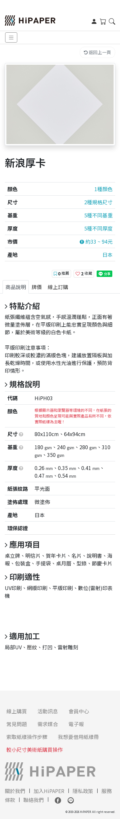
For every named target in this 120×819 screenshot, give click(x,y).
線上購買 (16, 711)
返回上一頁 (97, 52)
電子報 (76, 724)
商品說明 (15, 287)
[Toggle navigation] (11, 37)
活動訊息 (47, 711)
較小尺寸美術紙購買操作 (34, 749)
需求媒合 (47, 724)
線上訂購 (58, 287)
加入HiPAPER (49, 791)
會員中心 (78, 711)
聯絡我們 (33, 800)
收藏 (84, 273)
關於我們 (15, 791)
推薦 (61, 273)
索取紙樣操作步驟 (26, 737)
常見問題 (16, 724)
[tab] (16, 287)
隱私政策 (83, 791)
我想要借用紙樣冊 (78, 737)
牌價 (37, 287)
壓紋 (32, 647)
